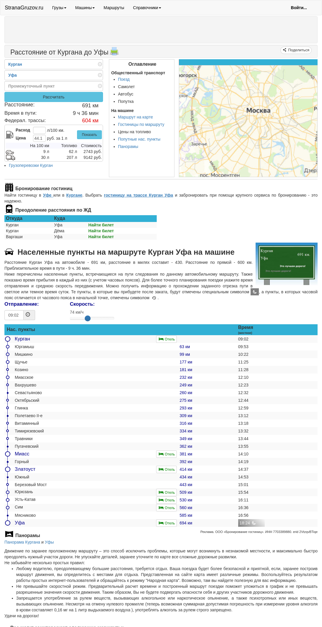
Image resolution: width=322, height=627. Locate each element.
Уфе (48, 195)
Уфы (49, 542)
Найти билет (101, 225)
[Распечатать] (114, 53)
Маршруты (114, 7)
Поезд (124, 79)
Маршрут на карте (135, 117)
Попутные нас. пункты (139, 139)
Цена (21, 138)
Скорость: (82, 304)
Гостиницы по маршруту (141, 124)
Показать (89, 135)
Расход (23, 130)
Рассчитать (53, 97)
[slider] (88, 318)
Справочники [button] (147, 7)
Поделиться (298, 50)
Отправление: (21, 304)
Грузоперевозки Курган (31, 165)
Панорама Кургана (22, 542)
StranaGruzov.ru (24, 8)
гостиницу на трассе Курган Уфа (138, 195)
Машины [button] (85, 7)
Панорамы (128, 146)
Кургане (74, 195)
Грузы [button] (59, 7)
